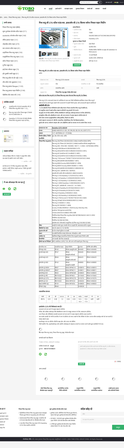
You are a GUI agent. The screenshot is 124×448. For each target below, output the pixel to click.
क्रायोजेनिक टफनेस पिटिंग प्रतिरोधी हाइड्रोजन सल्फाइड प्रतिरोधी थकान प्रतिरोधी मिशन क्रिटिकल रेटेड (63, 389)
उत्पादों (50, 8)
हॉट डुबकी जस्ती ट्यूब (9, 74)
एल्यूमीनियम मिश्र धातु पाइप (11, 57)
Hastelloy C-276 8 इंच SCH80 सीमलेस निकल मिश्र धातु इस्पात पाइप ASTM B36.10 (20, 120)
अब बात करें (109, 2)
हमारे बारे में (58, 8)
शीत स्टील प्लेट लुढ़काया (10, 82)
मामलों (104, 8)
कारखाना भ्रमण (68, 8)
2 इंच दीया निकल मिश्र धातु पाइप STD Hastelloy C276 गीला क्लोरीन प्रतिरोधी (33, 424)
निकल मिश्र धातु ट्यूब (58, 332)
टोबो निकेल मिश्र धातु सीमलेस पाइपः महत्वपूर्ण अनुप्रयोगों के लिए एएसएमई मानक (46, 389)
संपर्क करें (89, 8)
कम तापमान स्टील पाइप (10, 48)
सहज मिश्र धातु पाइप (46, 332)
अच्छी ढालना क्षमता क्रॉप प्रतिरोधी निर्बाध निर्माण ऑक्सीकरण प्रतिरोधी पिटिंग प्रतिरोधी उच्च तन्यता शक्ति (113, 389)
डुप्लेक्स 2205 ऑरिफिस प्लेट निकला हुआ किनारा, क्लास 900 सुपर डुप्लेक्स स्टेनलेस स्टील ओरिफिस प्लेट (64, 414)
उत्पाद (5, 17)
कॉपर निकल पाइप (8, 61)
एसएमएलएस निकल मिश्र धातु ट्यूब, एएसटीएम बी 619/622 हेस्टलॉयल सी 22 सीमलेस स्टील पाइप (33, 419)
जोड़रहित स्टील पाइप (9, 44)
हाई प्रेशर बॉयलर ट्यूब (9, 69)
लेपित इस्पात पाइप (8, 40)
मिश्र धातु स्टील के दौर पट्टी (10, 78)
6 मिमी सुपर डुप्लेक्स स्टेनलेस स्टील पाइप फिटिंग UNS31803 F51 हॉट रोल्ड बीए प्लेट (63, 425)
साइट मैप (2, 428)
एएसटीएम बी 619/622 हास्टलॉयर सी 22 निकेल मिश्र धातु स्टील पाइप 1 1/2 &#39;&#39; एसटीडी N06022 (20, 108)
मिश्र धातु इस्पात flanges (10, 86)
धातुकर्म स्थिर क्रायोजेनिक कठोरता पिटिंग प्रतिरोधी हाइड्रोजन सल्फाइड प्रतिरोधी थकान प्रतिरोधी (80, 389)
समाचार (97, 8)
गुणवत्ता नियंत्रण (80, 8)
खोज (100, 2)
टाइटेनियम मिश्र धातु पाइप (10, 53)
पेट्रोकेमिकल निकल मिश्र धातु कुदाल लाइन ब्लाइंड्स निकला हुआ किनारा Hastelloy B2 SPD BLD (33, 414)
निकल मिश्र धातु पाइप (14, 17)
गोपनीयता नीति (27, 439)
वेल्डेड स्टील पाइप (69, 332)
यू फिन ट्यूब (6, 65)
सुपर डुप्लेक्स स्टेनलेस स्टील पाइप (12, 31)
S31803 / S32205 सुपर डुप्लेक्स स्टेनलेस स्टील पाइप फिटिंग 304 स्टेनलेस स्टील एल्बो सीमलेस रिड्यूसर (63, 420)
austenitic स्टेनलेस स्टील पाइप (12, 36)
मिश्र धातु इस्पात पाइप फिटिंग (11, 91)
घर (45, 8)
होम (1, 17)
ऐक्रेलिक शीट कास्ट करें (9, 95)
